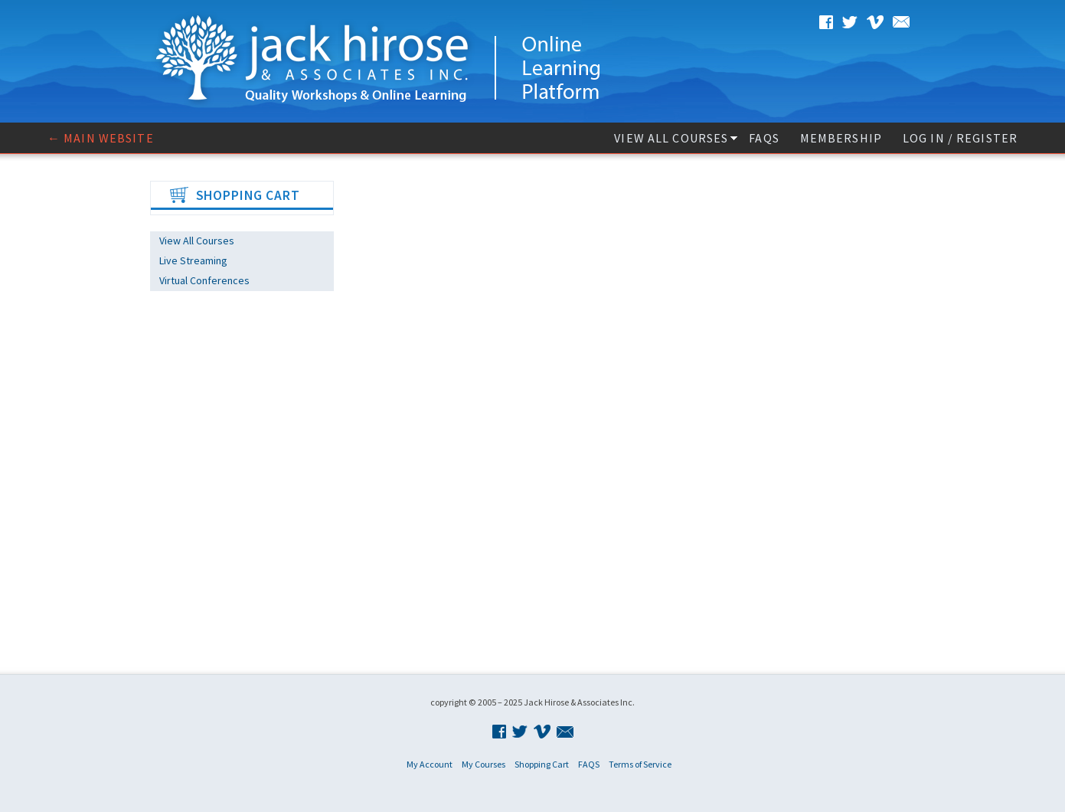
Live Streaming (193, 260)
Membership (841, 138)
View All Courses (671, 138)
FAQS (764, 138)
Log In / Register (960, 138)
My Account (429, 764)
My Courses (483, 764)
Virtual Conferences (204, 280)
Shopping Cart (542, 764)
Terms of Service (640, 764)
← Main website (100, 138)
